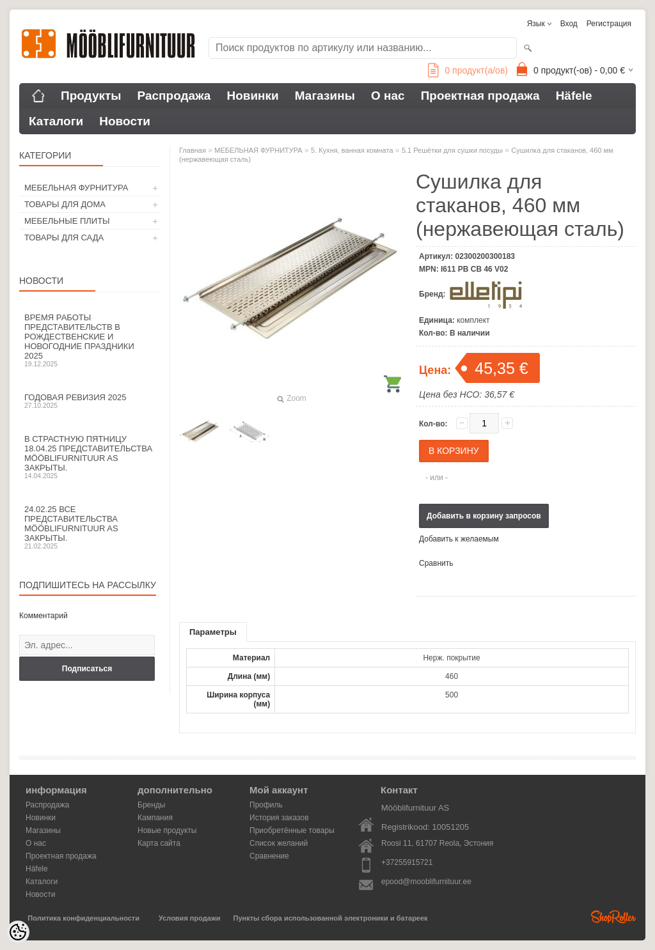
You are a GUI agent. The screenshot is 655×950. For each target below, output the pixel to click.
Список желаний (278, 843)
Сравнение (269, 856)
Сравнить (436, 563)
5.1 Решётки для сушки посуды (452, 150)
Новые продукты (167, 830)
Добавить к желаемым (459, 538)
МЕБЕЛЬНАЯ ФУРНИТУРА (76, 187)
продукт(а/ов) (468, 70)
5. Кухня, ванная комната (352, 150)
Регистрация (609, 23)
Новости (124, 121)
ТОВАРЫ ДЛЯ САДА (64, 237)
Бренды (151, 804)
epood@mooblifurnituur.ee (426, 881)
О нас (388, 95)
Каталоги (56, 121)
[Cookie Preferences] (17, 932)
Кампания (155, 817)
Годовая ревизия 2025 (89, 401)
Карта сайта (159, 843)
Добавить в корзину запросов (484, 515)
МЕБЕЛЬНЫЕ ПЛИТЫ (67, 221)
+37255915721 (406, 862)
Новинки (252, 95)
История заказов (279, 817)
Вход (569, 23)
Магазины (325, 95)
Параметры (213, 632)
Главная (192, 150)
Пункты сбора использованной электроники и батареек (330, 918)
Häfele (574, 95)
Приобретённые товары (292, 830)
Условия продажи (189, 918)
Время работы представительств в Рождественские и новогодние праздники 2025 (89, 340)
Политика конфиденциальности (83, 918)
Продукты (91, 95)
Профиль (266, 804)
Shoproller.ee (613, 916)
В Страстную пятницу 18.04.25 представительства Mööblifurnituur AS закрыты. (89, 456)
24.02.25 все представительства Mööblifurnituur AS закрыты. (89, 527)
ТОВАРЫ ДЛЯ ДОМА (65, 204)
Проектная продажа (480, 95)
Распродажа (174, 95)
